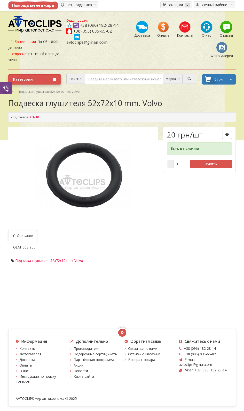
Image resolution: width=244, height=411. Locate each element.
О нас (24, 370)
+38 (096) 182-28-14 (99, 25)
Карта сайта (84, 376)
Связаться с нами (142, 348)
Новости (81, 370)
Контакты (27, 348)
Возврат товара (141, 359)
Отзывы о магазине (144, 354)
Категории (34, 79)
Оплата (25, 365)
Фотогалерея (30, 354)
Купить (211, 164)
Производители (87, 348)
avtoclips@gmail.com (87, 39)
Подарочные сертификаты (96, 354)
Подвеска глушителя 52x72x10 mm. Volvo (49, 260)
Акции (78, 365)
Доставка (27, 359)
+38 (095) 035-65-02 (92, 31)
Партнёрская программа (94, 359)
